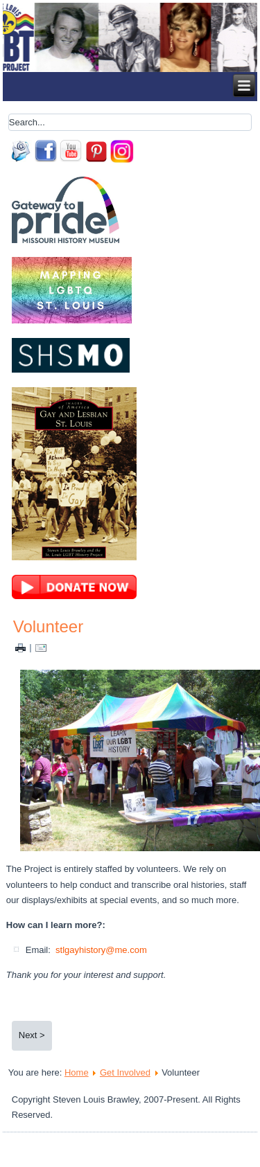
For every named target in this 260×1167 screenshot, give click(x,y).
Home (76, 1072)
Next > (32, 1035)
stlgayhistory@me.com (101, 950)
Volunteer (48, 626)
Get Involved (125, 1072)
